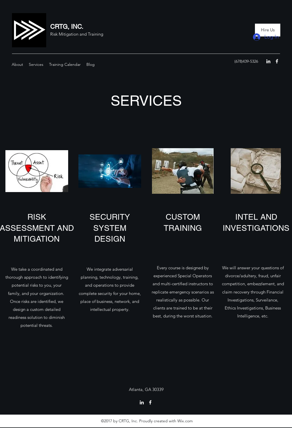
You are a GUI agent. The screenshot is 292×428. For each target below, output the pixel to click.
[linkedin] (268, 61)
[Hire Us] (267, 30)
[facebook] (277, 61)
